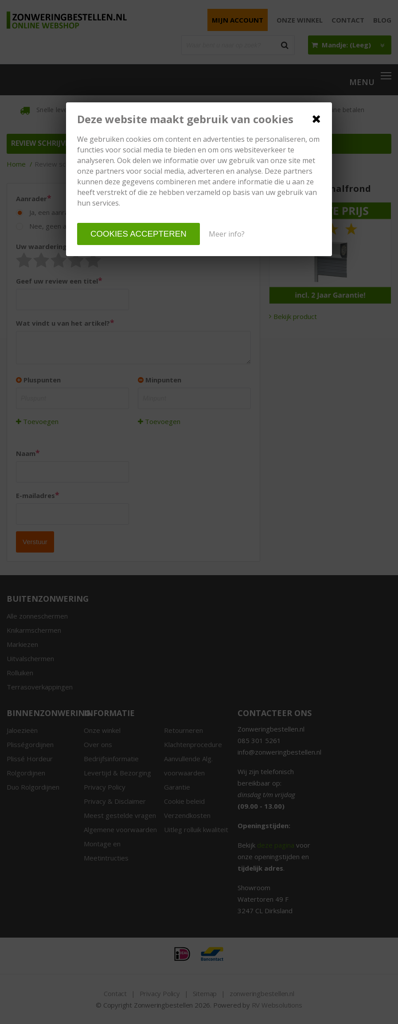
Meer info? (227, 234)
